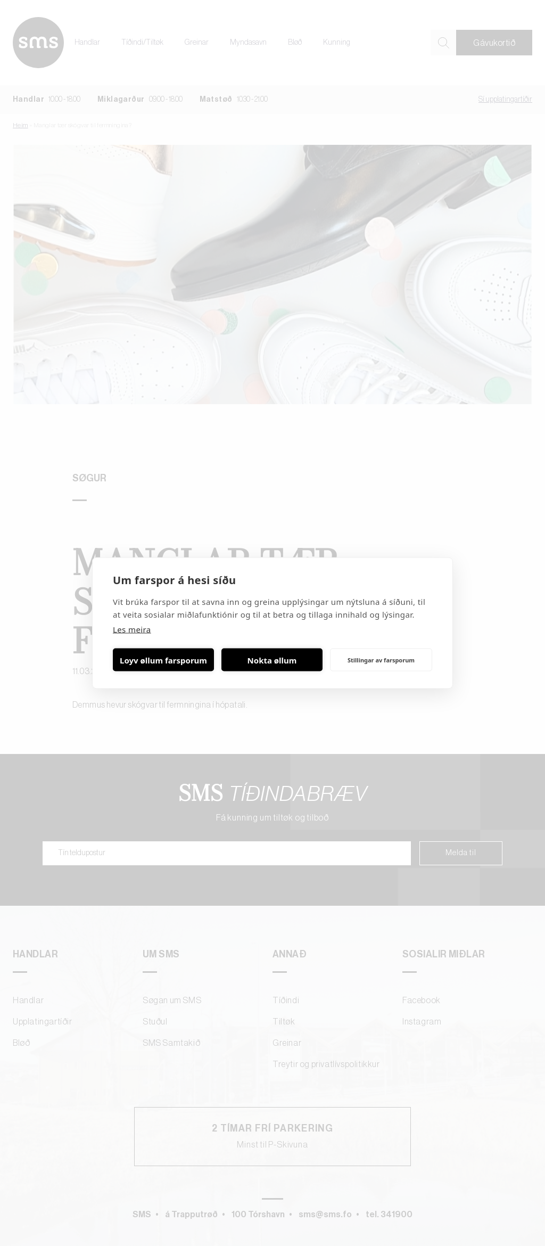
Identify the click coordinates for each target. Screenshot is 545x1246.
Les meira (132, 629)
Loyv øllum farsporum (163, 659)
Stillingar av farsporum (381, 659)
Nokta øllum (272, 659)
